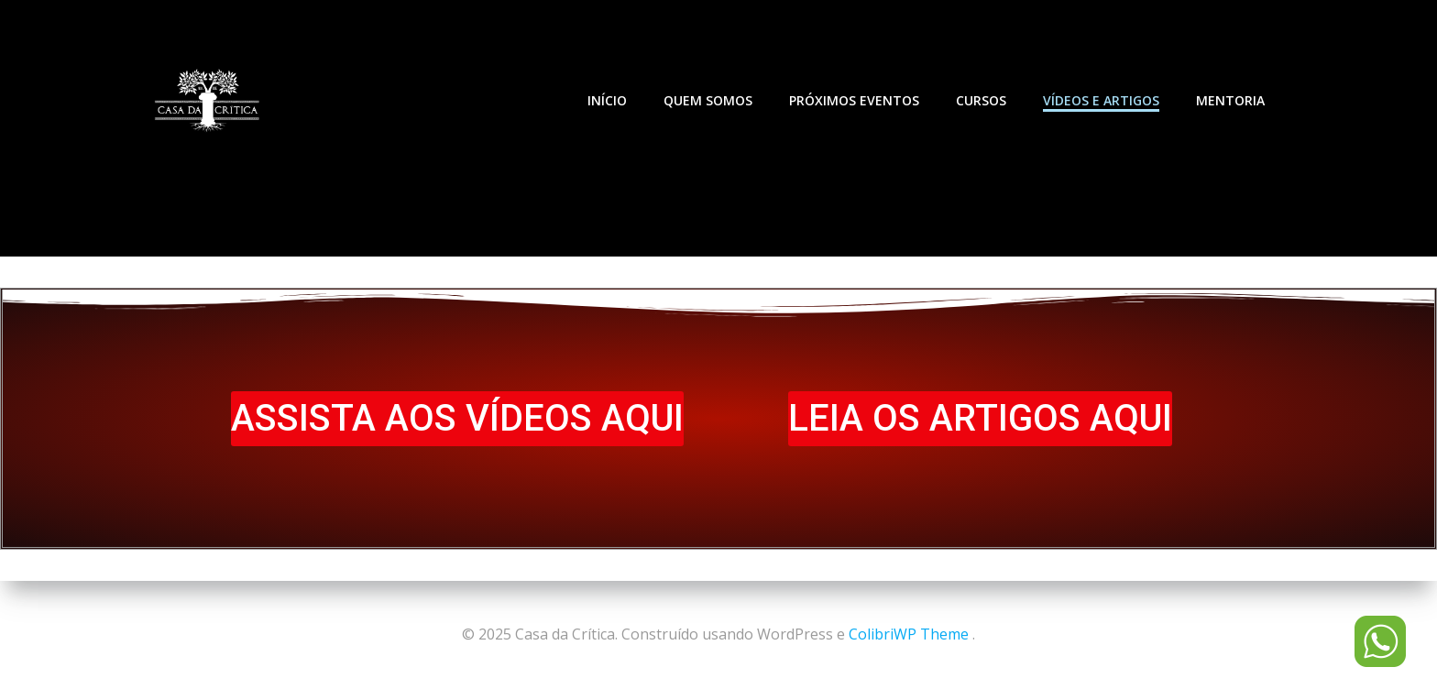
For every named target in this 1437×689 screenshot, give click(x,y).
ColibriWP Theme (909, 634)
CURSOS (981, 100)
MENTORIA (1230, 100)
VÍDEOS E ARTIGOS (1101, 100)
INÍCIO (607, 100)
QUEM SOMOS (708, 100)
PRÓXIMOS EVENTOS (854, 100)
